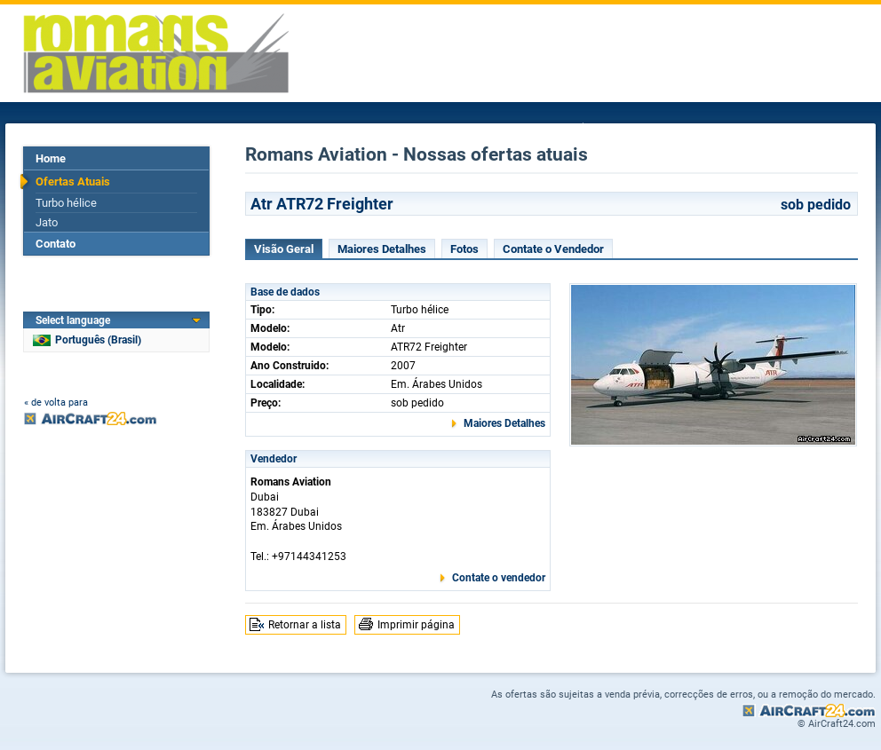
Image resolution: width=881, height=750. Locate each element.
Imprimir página (416, 625)
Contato (55, 243)
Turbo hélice (66, 202)
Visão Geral (284, 249)
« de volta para (56, 402)
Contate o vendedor (498, 578)
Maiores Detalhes (381, 249)
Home (51, 158)
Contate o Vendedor (553, 249)
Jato (47, 222)
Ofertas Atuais (73, 181)
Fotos (464, 249)
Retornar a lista (304, 625)
